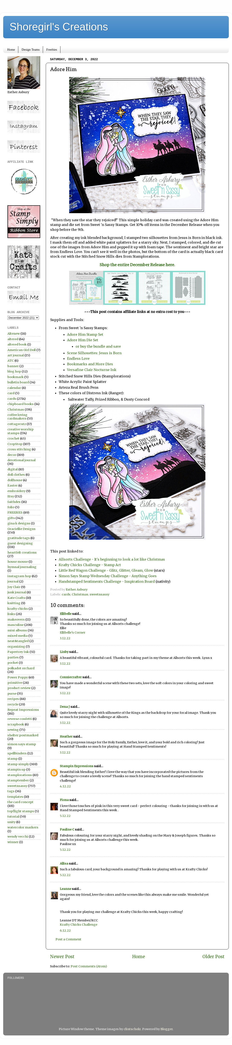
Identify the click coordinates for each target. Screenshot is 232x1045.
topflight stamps (20, 811)
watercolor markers (22, 827)
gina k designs (18, 523)
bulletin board (18, 382)
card (10, 393)
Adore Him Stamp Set (85, 334)
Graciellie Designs (21, 529)
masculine (15, 625)
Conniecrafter (71, 677)
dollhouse (14, 480)
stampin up (16, 769)
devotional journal (21, 460)
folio (10, 507)
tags (10, 791)
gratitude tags (18, 538)
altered (12, 339)
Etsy (10, 496)
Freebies (51, 49)
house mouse (17, 562)
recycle (12, 704)
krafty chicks (17, 609)
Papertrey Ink (18, 652)
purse (11, 693)
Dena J (65, 707)
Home (11, 49)
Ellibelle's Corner (72, 632)
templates (15, 797)
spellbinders (17, 753)
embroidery (16, 491)
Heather (66, 736)
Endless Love (78, 358)
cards (66, 594)
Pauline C (67, 829)
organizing (16, 646)
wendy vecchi (17, 836)
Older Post (213, 956)
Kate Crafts (16, 598)
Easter (12, 485)
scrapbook (15, 724)
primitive (14, 683)
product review (19, 688)
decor (11, 455)
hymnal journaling (21, 567)
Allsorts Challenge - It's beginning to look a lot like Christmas (112, 559)
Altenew (13, 333)
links (11, 614)
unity (11, 822)
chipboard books (20, 404)
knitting (13, 603)
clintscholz (132, 1029)
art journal (15, 355)
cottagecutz (16, 424)
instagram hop (19, 576)
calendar (14, 388)
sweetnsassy (99, 594)
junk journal (16, 592)
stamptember (18, 780)
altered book (17, 344)
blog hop (14, 371)
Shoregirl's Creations (59, 27)
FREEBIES (15, 512)
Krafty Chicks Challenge (78, 925)
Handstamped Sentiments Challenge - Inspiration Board (107, 581)
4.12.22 (65, 786)
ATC (10, 361)
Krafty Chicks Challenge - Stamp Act (90, 565)
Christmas (80, 594)
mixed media (17, 636)
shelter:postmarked (22, 735)
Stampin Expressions (76, 766)
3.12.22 (65, 638)
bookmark (15, 377)
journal (13, 581)
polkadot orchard (20, 668)
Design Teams (30, 49)
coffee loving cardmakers (17, 416)
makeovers (16, 619)
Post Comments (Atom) (89, 966)
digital (12, 469)
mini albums (17, 630)
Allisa (64, 863)
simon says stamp (21, 744)
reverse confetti (19, 719)
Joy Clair (13, 587)
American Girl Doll (21, 350)
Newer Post (62, 956)
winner (13, 842)
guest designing (20, 543)
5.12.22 (65, 816)
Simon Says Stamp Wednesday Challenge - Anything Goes (108, 576)
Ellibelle (66, 614)
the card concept (20, 802)
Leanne (65, 889)
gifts (11, 518)
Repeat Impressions (23, 710)
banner (13, 366)
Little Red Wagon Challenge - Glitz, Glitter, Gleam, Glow (106, 570)
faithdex (14, 502)
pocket (12, 663)
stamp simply (18, 764)
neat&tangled (18, 641)
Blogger (166, 1029)
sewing (13, 730)
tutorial (13, 816)
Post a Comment (68, 939)
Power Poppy (17, 677)
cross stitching (19, 449)
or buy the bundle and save (98, 346)
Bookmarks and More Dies (90, 364)
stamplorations (19, 775)
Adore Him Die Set (82, 340)
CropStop (14, 444)
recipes (13, 699)
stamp (12, 759)
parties (13, 657)
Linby (64, 652)
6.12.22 (65, 930)
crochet (13, 438)
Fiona (64, 800)
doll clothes (16, 475)
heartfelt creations (22, 552)
